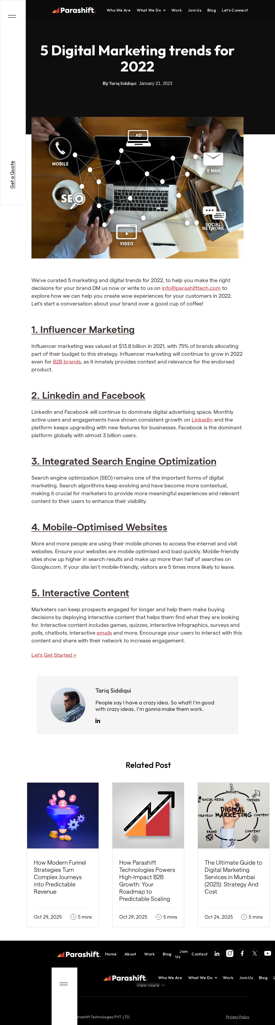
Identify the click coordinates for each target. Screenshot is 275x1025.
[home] (74, 10)
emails (104, 638)
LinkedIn (202, 424)
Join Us (194, 10)
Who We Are (119, 10)
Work (176, 10)
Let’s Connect (235, 10)
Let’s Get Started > (53, 660)
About (130, 953)
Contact (199, 953)
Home (111, 953)
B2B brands (67, 366)
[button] (149, 10)
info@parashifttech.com (191, 293)
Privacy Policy (237, 1017)
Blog (211, 10)
